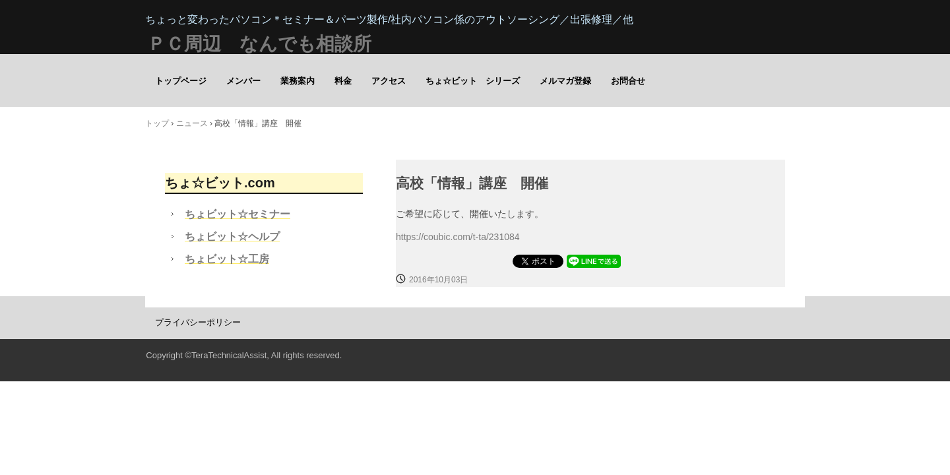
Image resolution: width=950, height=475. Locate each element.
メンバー (243, 81)
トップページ (180, 81)
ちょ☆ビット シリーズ (473, 81)
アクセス (388, 81)
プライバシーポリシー (198, 322)
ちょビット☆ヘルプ (232, 236)
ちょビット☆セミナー (237, 214)
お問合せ (628, 81)
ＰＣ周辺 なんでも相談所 (259, 44)
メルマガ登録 (565, 81)
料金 (343, 81)
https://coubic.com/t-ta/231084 (458, 237)
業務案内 (297, 81)
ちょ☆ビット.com (220, 182)
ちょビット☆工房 (227, 259)
